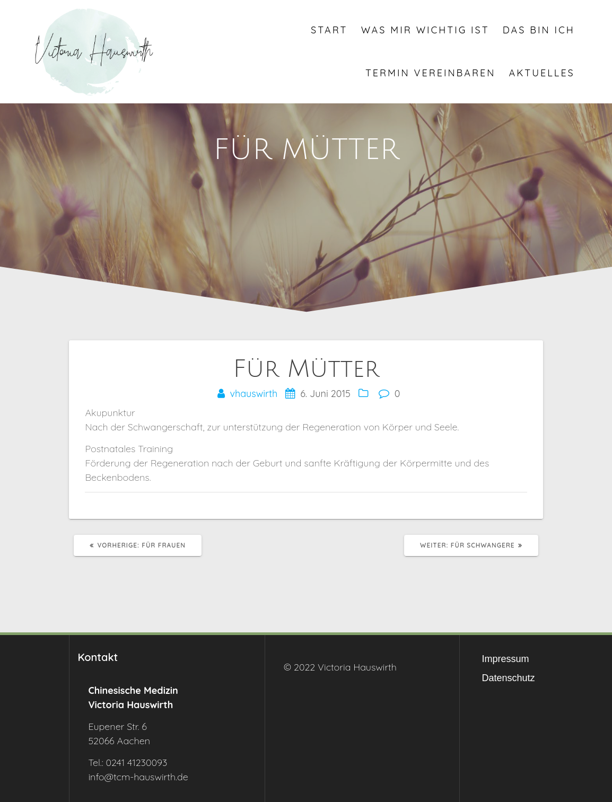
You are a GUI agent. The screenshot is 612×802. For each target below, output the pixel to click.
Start (329, 30)
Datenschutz (508, 678)
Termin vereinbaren (430, 73)
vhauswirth (254, 393)
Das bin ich (539, 30)
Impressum (505, 659)
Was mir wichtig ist (425, 30)
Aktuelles (542, 73)
